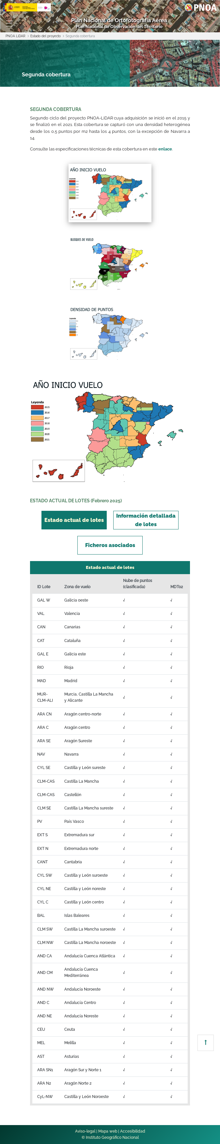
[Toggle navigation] (9, 23)
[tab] (74, 520)
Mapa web (107, 1131)
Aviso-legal (85, 1131)
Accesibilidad (132, 1131)
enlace (165, 149)
